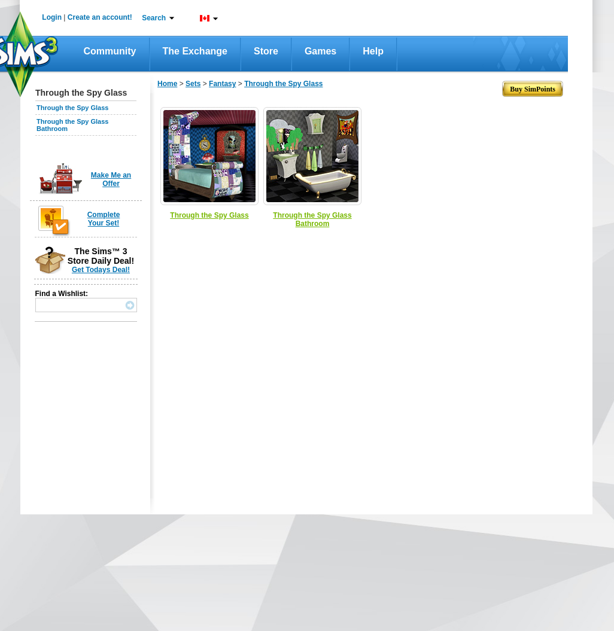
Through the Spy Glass (72, 107)
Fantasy (222, 84)
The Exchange (195, 51)
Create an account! (100, 17)
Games (320, 51)
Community (110, 51)
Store (266, 51)
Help (373, 51)
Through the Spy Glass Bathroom (312, 219)
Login (52, 17)
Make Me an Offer (111, 179)
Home (167, 84)
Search (154, 18)
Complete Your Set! (103, 219)
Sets (193, 84)
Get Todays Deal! (101, 270)
